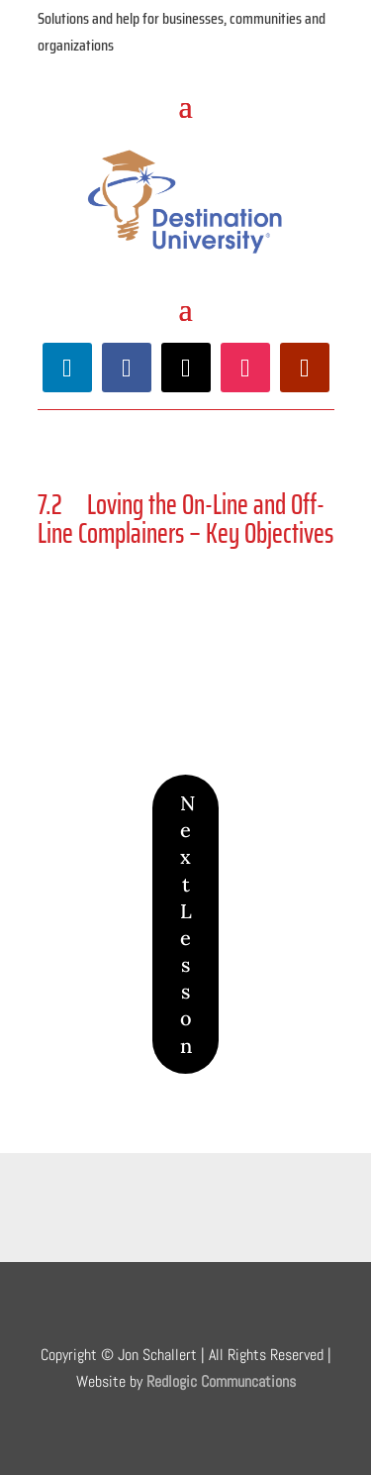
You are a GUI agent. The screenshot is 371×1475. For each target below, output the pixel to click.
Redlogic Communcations (221, 1381)
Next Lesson (187, 924)
